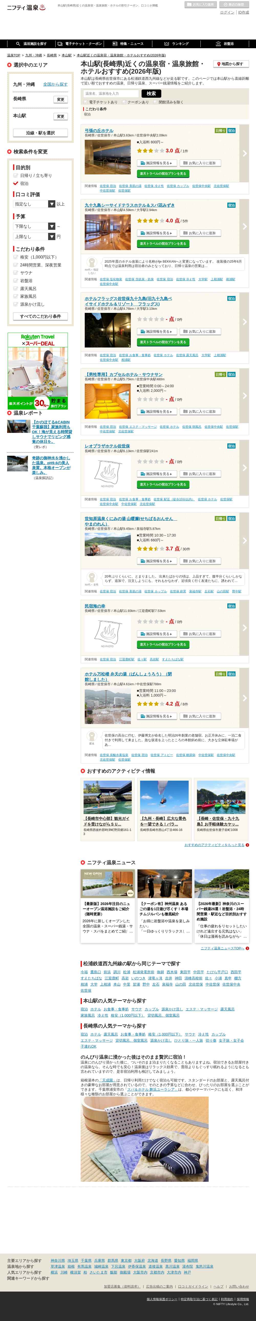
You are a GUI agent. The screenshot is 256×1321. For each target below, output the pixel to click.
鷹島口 (95, 972)
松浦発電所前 (143, 972)
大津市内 (174, 1272)
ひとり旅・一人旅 (188, 1040)
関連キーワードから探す (28, 1278)
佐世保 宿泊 (108, 186)
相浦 (84, 984)
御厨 (160, 972)
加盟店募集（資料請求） (122, 1286)
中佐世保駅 (107, 190)
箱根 (71, 1266)
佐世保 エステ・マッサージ (138, 427)
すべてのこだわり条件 (40, 316)
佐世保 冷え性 (154, 186)
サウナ (136, 1009)
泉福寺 (167, 984)
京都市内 (157, 1272)
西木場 (172, 972)
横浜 (54, 1272)
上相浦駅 (217, 279)
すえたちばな (91, 978)
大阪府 (139, 1260)
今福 (84, 972)
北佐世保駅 (221, 186)
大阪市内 (140, 1272)
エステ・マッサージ (202, 1009)
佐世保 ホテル (163, 355)
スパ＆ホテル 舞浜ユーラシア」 (152, 1089)
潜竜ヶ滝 (155, 978)
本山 (117, 984)
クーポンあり (138, 102)
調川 (117, 972)
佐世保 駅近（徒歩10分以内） (174, 499)
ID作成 (243, 12)
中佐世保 (213, 984)
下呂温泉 (118, 1266)
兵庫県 (99, 1260)
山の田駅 (223, 591)
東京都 (126, 1260)
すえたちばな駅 (173, 659)
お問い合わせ (239, 1286)
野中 (146, 984)
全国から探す (55, 84)
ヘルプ (218, 1286)
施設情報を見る (157, 163)
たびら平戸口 (217, 972)
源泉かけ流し (172, 1009)
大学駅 (203, 279)
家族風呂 (88, 1015)
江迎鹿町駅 (126, 659)
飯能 (113, 1272)
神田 (178, 978)
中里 (126, 984)
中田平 (198, 972)
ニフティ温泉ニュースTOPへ (222, 948)
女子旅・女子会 (231, 1040)
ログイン (227, 12)
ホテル (95, 1009)
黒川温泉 (172, 1266)
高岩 (125, 978)
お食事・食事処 (116, 1009)
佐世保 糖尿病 (185, 755)
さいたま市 (99, 1272)
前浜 (107, 972)
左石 (155, 984)
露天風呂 (227, 1009)
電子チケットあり (103, 102)
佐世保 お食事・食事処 (135, 355)
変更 (60, 99)
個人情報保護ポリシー (162, 1299)
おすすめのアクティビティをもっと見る (214, 845)
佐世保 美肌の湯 (130, 186)
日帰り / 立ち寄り (36, 175)
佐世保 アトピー (162, 755)
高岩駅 (154, 659)
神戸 (187, 1272)
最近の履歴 (234, 4)
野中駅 (236, 591)
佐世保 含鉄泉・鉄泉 (139, 279)
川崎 (64, 1272)
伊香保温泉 (137, 1266)
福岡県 (192, 1260)
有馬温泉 (84, 1266)
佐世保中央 (231, 984)
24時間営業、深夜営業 (41, 265)
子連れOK (89, 1046)
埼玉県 (73, 1260)
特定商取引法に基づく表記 (199, 1299)
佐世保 (86, 990)
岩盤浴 (26, 281)
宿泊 (84, 1009)
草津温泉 (58, 1266)
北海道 (152, 1260)
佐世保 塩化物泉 (111, 279)
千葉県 (86, 1260)
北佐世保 (196, 984)
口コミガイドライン (193, 1286)
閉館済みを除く (171, 102)
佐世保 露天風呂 (187, 355)
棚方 (237, 978)
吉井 (168, 978)
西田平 (236, 972)
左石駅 (209, 591)
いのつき (138, 978)
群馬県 (113, 1260)
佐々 (208, 978)
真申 (228, 978)
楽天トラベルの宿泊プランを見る (163, 173)
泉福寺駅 (195, 591)
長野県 (166, 1260)
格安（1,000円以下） (128, 1015)
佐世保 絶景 (178, 591)
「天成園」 (107, 1080)
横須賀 (75, 1272)
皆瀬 (136, 984)
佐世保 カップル (178, 186)
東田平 (185, 972)
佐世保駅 (124, 190)
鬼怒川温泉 (205, 1266)
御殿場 (125, 1272)
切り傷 (211, 1040)
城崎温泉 (101, 1266)
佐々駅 (142, 659)
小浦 (218, 978)
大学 (94, 984)
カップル (152, 1009)
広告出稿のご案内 (159, 1286)
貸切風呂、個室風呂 (163, 1015)
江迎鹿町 (112, 978)
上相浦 (105, 984)
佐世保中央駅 (201, 186)
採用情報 (243, 1299)
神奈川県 (58, 1260)
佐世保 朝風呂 (191, 427)
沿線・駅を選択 (40, 133)
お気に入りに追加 (202, 163)
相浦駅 (230, 279)
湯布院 (187, 1266)
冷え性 (103, 1015)
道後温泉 (155, 1266)
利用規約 (227, 1299)
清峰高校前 (193, 978)
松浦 (126, 972)
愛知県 (179, 1260)
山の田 (180, 984)
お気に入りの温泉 (201, 4)
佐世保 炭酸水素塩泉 (114, 755)
